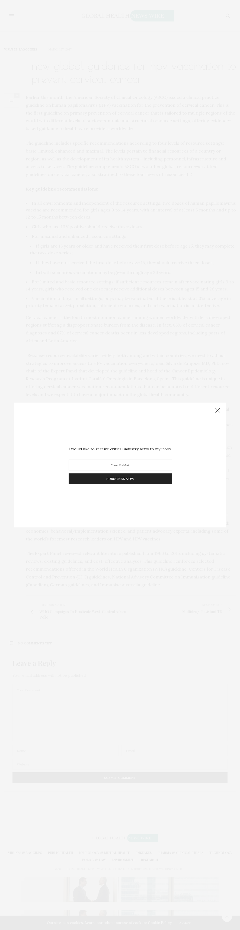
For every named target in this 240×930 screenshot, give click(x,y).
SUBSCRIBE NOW (120, 479)
